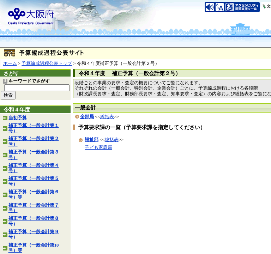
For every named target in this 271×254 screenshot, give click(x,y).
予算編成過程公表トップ (47, 63)
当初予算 (17, 117)
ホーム (10, 63)
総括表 (107, 116)
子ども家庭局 (98, 147)
